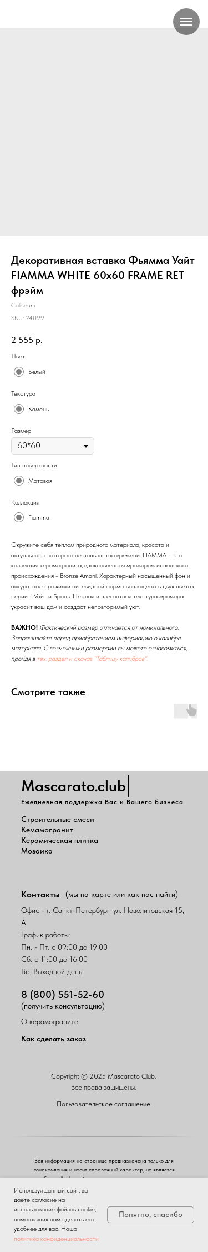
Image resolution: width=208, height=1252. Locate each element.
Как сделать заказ (53, 1038)
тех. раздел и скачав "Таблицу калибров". (92, 658)
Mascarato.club (73, 785)
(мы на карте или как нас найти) (121, 894)
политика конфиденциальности (56, 1239)
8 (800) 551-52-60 (62, 994)
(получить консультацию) (63, 1005)
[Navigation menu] (186, 22)
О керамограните (49, 1021)
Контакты (40, 894)
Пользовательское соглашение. (104, 1104)
